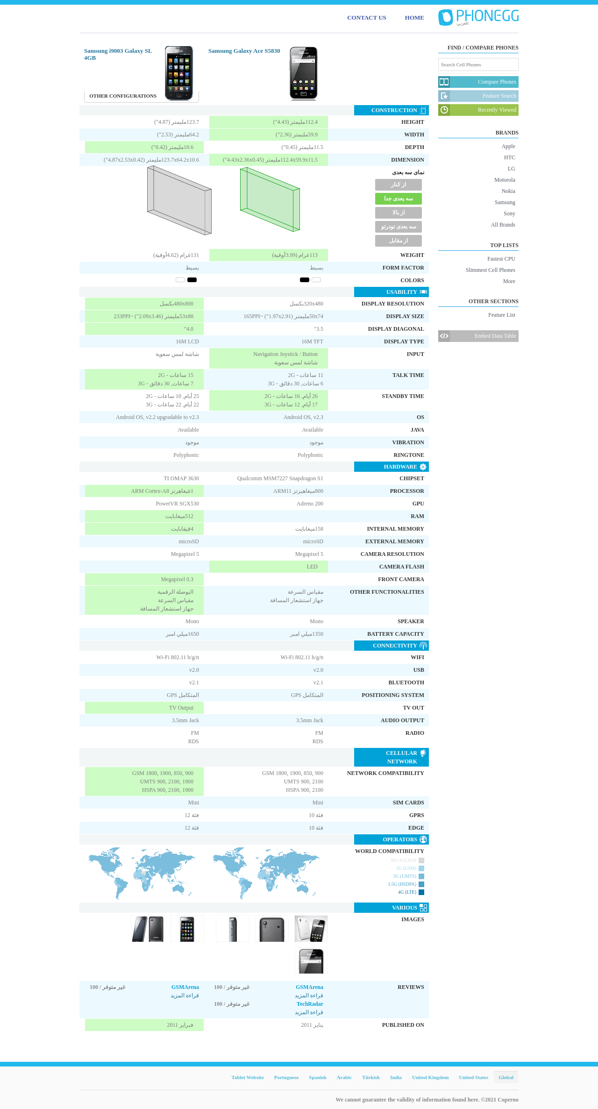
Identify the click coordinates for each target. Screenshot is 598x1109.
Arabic (344, 1077)
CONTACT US (366, 17)
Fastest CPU (501, 259)
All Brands (503, 224)
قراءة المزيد (185, 995)
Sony (509, 213)
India (396, 1077)
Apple (508, 146)
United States (474, 1077)
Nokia (508, 191)
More (509, 281)
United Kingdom (430, 1077)
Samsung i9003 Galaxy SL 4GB (118, 54)
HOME (414, 17)
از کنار (398, 184)
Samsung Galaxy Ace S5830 (244, 50)
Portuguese (286, 1077)
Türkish (371, 1077)
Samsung (505, 202)
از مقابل (398, 240)
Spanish (317, 1077)
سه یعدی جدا (398, 198)
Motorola (504, 180)
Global (505, 1077)
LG (511, 168)
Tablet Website (247, 1077)
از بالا (398, 212)
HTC (509, 157)
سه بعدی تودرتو (398, 226)
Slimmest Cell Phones (490, 270)
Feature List (501, 315)
